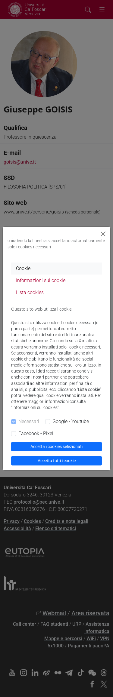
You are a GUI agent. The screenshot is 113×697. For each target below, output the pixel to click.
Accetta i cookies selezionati (56, 446)
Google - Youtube (70, 421)
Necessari (28, 421)
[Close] (103, 234)
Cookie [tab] (23, 268)
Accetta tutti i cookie (57, 460)
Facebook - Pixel (35, 433)
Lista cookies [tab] (30, 292)
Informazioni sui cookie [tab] (40, 280)
